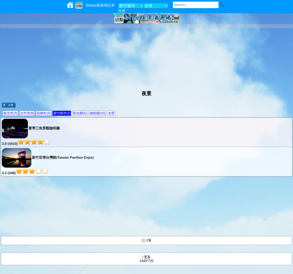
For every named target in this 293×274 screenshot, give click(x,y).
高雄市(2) (43, 113)
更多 (147, 257)
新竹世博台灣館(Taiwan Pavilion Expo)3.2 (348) (48, 161)
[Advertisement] (146, 57)
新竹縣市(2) (61, 113)
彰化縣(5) (80, 113)
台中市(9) (27, 113)
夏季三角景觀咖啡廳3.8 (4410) (31, 132)
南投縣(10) (97, 113)
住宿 (121, 11)
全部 (111, 113)
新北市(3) (10, 113)
